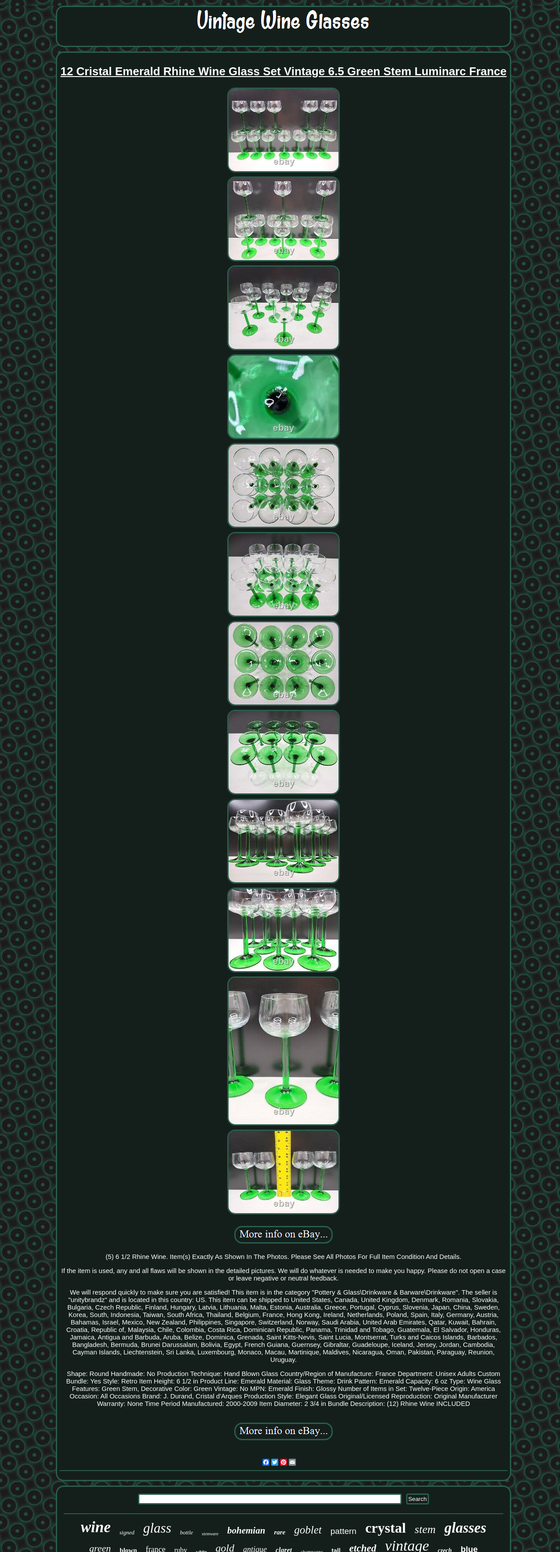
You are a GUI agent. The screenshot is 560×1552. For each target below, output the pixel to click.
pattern (343, 1531)
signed (127, 1532)
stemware (210, 1533)
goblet (308, 1530)
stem (425, 1529)
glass (157, 1528)
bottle (186, 1532)
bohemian (246, 1530)
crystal (385, 1528)
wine (96, 1527)
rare (279, 1532)
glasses (465, 1528)
